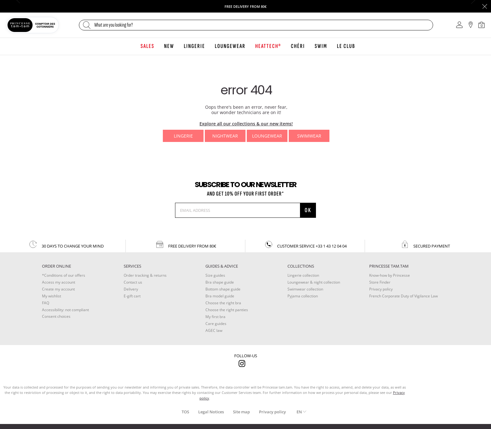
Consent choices (56, 316)
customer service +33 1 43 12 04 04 (305, 244)
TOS (185, 412)
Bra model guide (219, 296)
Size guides (215, 275)
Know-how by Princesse (389, 275)
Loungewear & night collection (313, 282)
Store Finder (379, 282)
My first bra (215, 316)
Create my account (58, 289)
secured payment (425, 244)
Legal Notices (211, 412)
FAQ (45, 303)
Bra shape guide (219, 282)
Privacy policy (381, 289)
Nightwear (225, 136)
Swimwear (309, 136)
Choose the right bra (223, 303)
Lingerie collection (303, 275)
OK (308, 210)
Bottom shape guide (222, 289)
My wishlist (51, 296)
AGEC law (213, 330)
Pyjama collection (302, 296)
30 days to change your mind (66, 244)
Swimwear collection (305, 289)
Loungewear (267, 136)
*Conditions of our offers (63, 275)
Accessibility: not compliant (65, 309)
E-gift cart (132, 296)
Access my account (58, 282)
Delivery (131, 289)
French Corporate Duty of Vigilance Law (403, 296)
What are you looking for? (113, 25)
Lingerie (183, 136)
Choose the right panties (226, 309)
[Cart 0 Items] (481, 25)
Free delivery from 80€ (185, 244)
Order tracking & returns (145, 275)
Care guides (215, 323)
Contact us (133, 282)
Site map (241, 412)
